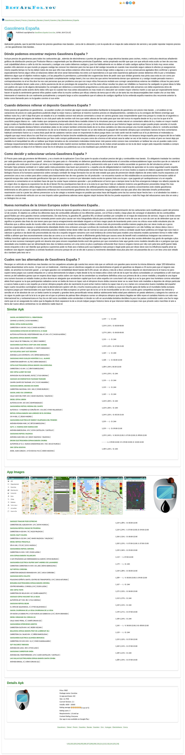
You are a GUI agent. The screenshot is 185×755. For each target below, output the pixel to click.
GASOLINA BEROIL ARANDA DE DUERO (24, 386)
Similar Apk (15, 309)
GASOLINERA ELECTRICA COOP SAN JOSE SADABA (28, 345)
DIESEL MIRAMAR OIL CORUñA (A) (22, 617)
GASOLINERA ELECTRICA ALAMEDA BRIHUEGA (27, 638)
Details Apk (15, 683)
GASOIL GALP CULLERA (18, 535)
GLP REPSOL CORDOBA (18, 569)
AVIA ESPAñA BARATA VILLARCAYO (23, 556)
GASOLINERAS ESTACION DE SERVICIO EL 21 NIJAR (28, 331)
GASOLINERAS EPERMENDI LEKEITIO (23, 624)
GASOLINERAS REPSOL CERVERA (22, 549)
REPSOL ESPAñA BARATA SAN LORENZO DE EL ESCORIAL (30, 413)
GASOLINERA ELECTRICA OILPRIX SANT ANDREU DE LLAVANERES (34, 562)
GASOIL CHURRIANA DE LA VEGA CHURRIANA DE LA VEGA (31, 610)
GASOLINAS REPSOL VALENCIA (21, 434)
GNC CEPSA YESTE (16, 590)
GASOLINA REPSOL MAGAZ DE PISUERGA (25, 528)
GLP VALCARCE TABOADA (19, 645)
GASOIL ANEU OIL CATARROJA (21, 393)
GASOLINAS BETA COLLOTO (20, 576)
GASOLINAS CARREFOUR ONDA (21, 651)
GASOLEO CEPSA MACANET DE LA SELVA (25, 597)
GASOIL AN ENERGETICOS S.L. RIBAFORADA (26, 317)
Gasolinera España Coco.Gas (45, 32)
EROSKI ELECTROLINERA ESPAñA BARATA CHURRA (28, 440)
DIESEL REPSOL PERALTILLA (20, 542)
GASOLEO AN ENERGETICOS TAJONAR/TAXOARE (28, 379)
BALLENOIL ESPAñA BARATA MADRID (23, 338)
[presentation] (174, 496)
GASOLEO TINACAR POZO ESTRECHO (23, 521)
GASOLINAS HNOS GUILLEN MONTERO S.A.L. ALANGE (30, 358)
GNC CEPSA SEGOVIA (17, 447)
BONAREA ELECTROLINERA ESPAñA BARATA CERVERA (29, 583)
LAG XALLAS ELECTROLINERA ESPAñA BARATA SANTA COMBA (32, 658)
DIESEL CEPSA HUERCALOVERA (21, 324)
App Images (15, 472)
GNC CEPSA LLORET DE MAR (20, 372)
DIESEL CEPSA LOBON (18, 399)
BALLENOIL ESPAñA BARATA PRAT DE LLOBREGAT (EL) (29, 631)
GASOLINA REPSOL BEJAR (19, 603)
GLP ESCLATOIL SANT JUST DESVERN (23, 351)
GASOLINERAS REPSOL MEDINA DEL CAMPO (26, 406)
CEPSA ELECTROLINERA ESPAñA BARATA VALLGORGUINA (31, 365)
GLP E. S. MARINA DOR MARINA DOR (24, 427)
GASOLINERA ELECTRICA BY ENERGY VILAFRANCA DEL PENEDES (33, 420)
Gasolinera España (21, 28)
